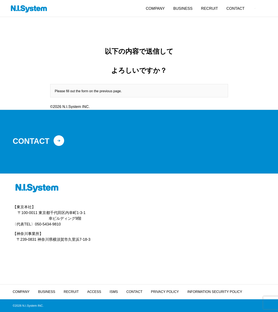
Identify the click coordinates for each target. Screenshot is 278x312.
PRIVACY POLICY (165, 292)
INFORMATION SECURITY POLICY (214, 292)
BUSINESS (182, 8)
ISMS (114, 292)
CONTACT (235, 8)
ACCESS (94, 292)
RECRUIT (209, 8)
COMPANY (155, 8)
